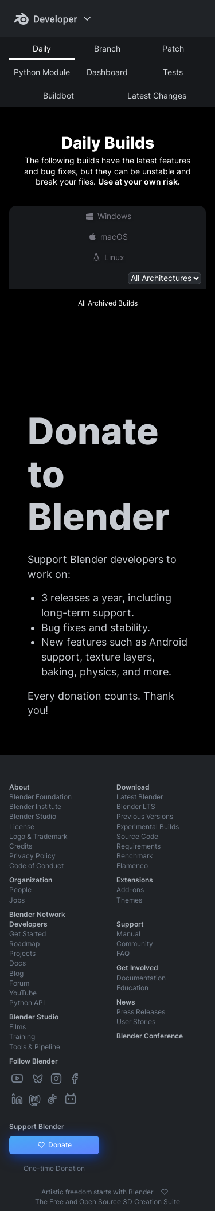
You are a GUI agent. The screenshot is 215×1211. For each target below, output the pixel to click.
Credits (20, 846)
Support (130, 924)
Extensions (134, 880)
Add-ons (130, 889)
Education (132, 987)
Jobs (17, 900)
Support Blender (36, 1126)
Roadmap (24, 943)
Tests (173, 72)
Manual (128, 933)
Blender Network (37, 914)
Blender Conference (149, 1036)
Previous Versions (144, 816)
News (125, 1002)
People (20, 889)
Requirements (138, 846)
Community (134, 943)
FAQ (123, 953)
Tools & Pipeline (34, 1046)
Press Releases (140, 1011)
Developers (28, 924)
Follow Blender (33, 1061)
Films (17, 1026)
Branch (107, 48)
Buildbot (58, 95)
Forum (19, 983)
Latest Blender (139, 796)
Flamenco (132, 865)
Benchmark (134, 855)
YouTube (23, 993)
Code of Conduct (36, 865)
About (19, 787)
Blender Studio (32, 816)
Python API (27, 1002)
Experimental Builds (147, 826)
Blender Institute (35, 806)
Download (133, 787)
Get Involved (137, 967)
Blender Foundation (40, 796)
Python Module (42, 72)
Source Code (137, 836)
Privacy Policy (32, 855)
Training (22, 1036)
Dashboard (107, 72)
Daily (42, 48)
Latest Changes (156, 95)
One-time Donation (54, 1168)
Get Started (27, 933)
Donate (54, 1145)
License (21, 826)
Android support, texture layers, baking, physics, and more (114, 656)
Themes (129, 900)
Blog (16, 973)
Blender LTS (135, 806)
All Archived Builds (108, 303)
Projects (22, 953)
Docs (17, 963)
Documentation (141, 978)
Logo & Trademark (38, 836)
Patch (173, 48)
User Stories (135, 1021)
